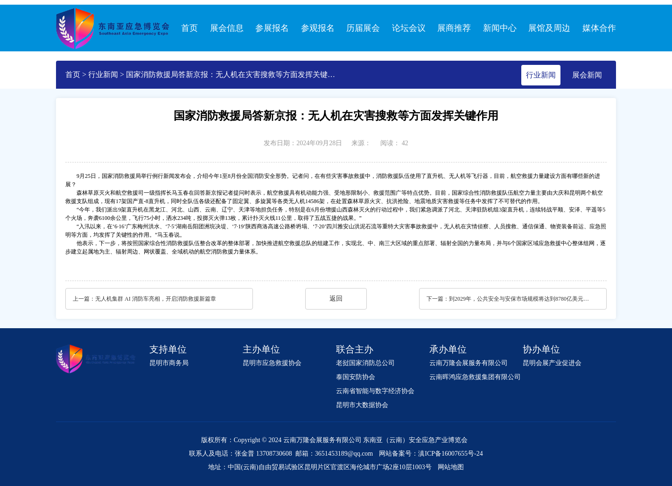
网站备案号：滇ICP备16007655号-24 (431, 453)
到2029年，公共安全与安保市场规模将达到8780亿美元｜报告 (521, 299)
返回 (336, 298)
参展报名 (272, 28)
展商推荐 (454, 28)
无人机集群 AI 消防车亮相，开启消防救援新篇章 (155, 299)
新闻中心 (500, 28)
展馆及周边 (549, 28)
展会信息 (227, 28)
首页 (189, 28)
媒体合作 (599, 28)
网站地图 (451, 467)
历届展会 (363, 28)
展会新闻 (587, 75)
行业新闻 (103, 74)
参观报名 (318, 28)
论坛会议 (409, 28)
